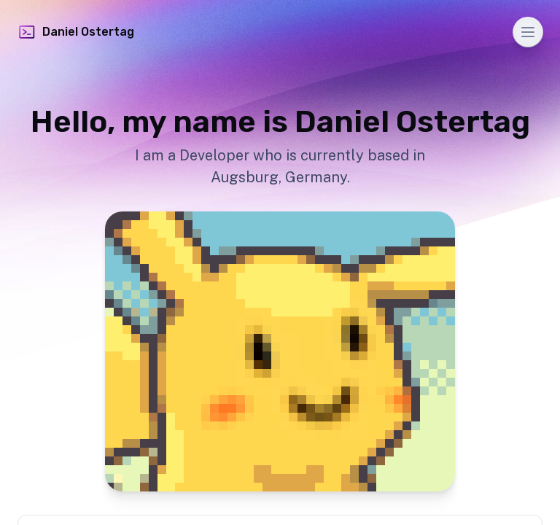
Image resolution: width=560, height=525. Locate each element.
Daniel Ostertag (76, 32)
